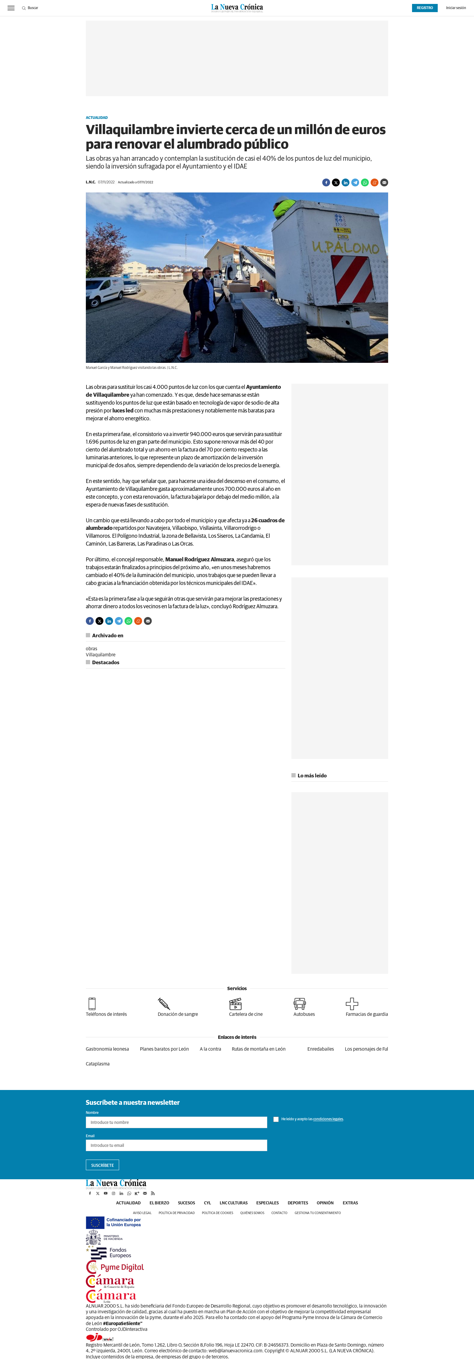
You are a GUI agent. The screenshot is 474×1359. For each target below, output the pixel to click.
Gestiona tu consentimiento (318, 1213)
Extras (351, 1203)
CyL (207, 1203)
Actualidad (97, 118)
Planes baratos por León (164, 1049)
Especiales (268, 1203)
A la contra (210, 1049)
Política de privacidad (177, 1213)
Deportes (298, 1203)
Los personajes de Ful (366, 1049)
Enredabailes (320, 1049)
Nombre (92, 1113)
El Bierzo (159, 1203)
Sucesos (186, 1203)
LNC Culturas (234, 1203)
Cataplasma (98, 1064)
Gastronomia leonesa (107, 1049)
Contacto (279, 1213)
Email (90, 1136)
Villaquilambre (100, 654)
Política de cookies (217, 1213)
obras (91, 648)
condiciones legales (328, 1119)
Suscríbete (102, 1166)
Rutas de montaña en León (259, 1049)
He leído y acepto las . (308, 1119)
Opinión (325, 1203)
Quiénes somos (252, 1213)
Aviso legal (142, 1213)
